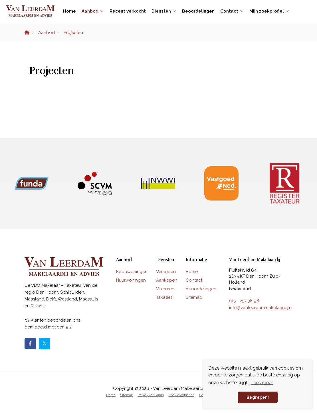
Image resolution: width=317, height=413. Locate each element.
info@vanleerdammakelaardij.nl (261, 307)
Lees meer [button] (262, 382)
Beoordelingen (198, 11)
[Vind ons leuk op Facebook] (30, 343)
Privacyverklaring (151, 395)
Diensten (164, 11)
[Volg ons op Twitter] (44, 343)
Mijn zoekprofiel (269, 11)
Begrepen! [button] (258, 397)
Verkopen (166, 271)
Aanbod (93, 11)
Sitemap (194, 297)
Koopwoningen (132, 271)
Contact (232, 11)
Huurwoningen (131, 280)
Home (69, 11)
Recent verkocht (128, 11)
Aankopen (166, 280)
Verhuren (165, 288)
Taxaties (164, 297)
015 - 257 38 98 (244, 300)
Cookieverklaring (182, 395)
